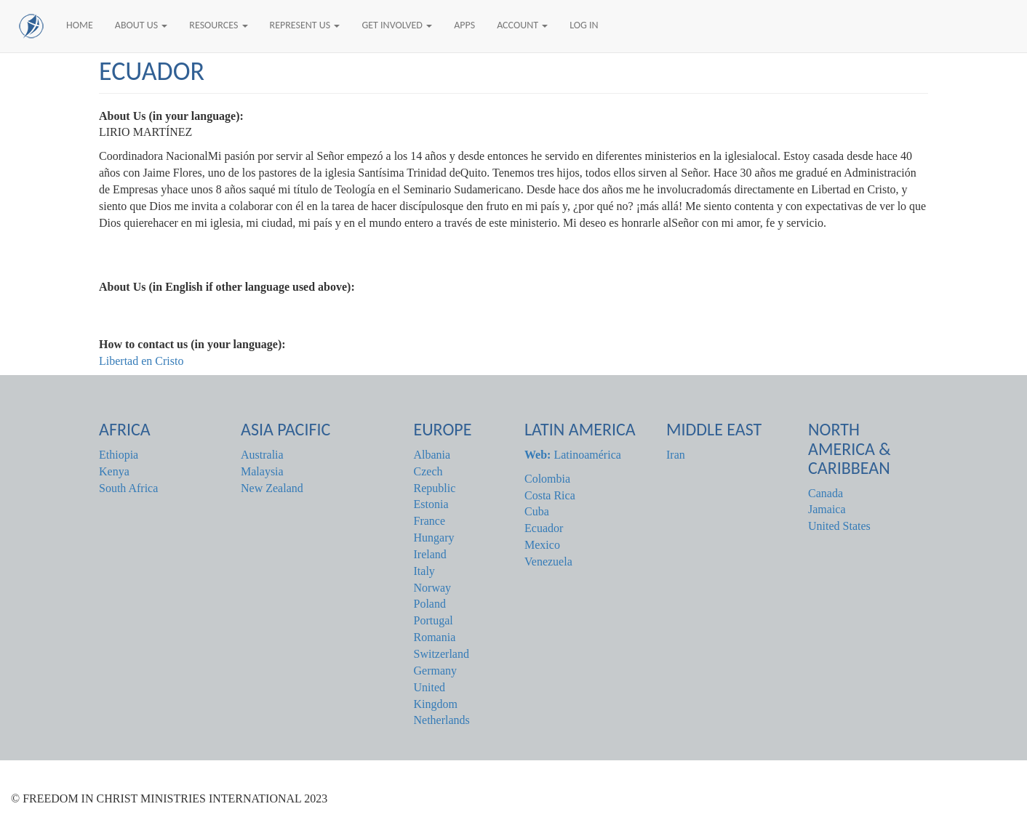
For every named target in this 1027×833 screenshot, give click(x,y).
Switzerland (441, 654)
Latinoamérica (572, 454)
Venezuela (548, 561)
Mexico (542, 545)
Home (79, 25)
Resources (218, 25)
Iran (675, 454)
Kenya (114, 471)
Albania (432, 454)
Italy (424, 571)
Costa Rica (549, 495)
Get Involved (396, 25)
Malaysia (262, 471)
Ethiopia (118, 454)
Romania (435, 637)
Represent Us (305, 25)
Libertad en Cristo (141, 361)
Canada (825, 493)
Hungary (434, 537)
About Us (141, 25)
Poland (430, 603)
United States (839, 526)
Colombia (547, 478)
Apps (464, 25)
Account (522, 25)
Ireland (430, 554)
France (430, 521)
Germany (435, 670)
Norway (433, 588)
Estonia (431, 504)
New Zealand (272, 488)
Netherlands (442, 720)
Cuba (536, 511)
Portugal (433, 620)
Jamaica (827, 509)
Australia (262, 454)
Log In (584, 25)
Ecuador (543, 528)
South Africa (128, 488)
